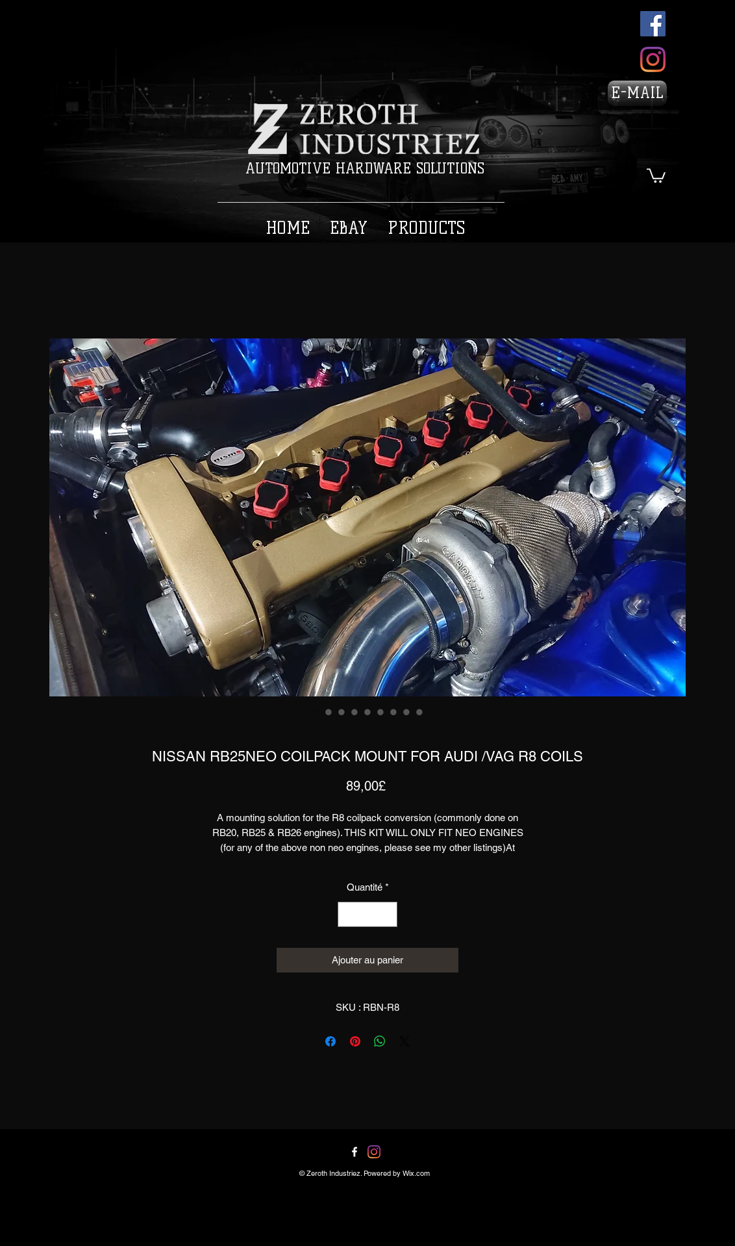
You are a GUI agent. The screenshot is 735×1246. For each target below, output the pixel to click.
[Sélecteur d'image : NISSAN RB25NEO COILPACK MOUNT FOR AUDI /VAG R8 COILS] (315, 712)
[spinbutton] (368, 914)
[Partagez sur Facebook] (330, 1041)
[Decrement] (348, 914)
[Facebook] (653, 23)
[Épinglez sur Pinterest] (355, 1041)
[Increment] (387, 914)
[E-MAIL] (637, 93)
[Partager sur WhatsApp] (380, 1041)
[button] (656, 175)
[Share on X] (404, 1041)
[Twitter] (374, 1151)
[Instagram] (653, 59)
